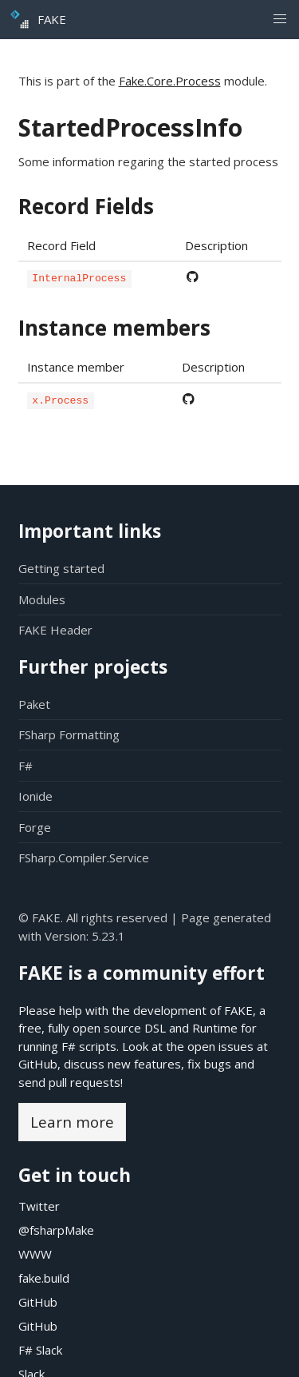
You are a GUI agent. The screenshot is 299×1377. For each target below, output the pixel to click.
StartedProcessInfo (130, 127)
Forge (34, 827)
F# (25, 766)
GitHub (37, 1064)
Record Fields (86, 206)
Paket (34, 704)
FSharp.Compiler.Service (83, 858)
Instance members (114, 326)
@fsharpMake (56, 1230)
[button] (279, 19)
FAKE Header (55, 630)
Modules (41, 599)
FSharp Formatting (69, 734)
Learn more (72, 1122)
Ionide (35, 796)
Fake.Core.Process (170, 81)
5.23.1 (108, 936)
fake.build (43, 1278)
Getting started (61, 568)
